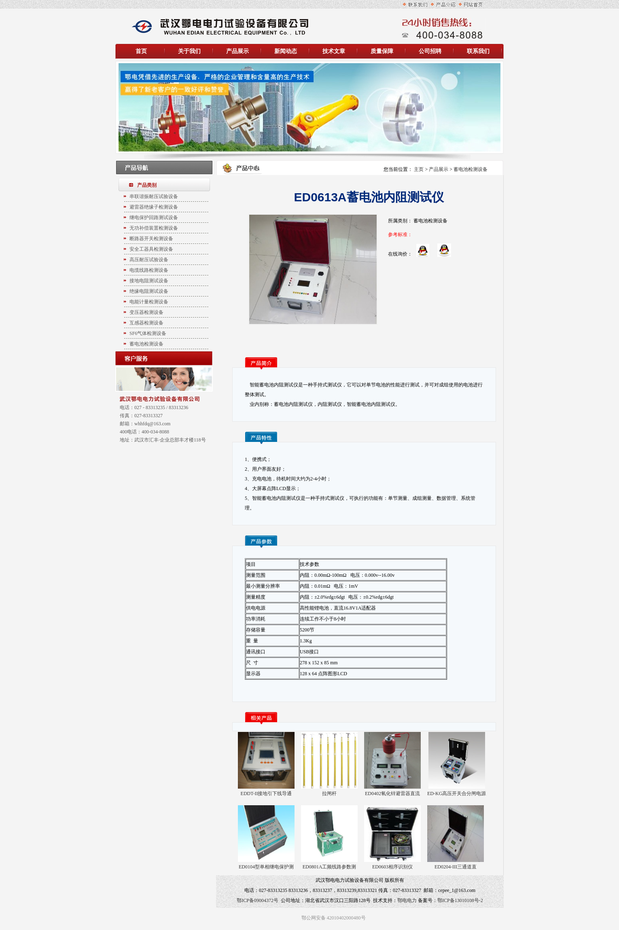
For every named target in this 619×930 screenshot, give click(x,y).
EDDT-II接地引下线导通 (266, 793)
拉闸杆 (329, 793)
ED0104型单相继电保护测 (266, 867)
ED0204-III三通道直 (456, 867)
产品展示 (438, 169)
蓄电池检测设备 (471, 169)
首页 (141, 51)
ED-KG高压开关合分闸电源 (456, 793)
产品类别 (147, 185)
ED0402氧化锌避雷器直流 (392, 793)
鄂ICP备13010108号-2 (460, 900)
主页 (419, 169)
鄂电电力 (407, 900)
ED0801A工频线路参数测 (329, 867)
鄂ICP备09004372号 (257, 900)
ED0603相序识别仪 (392, 867)
